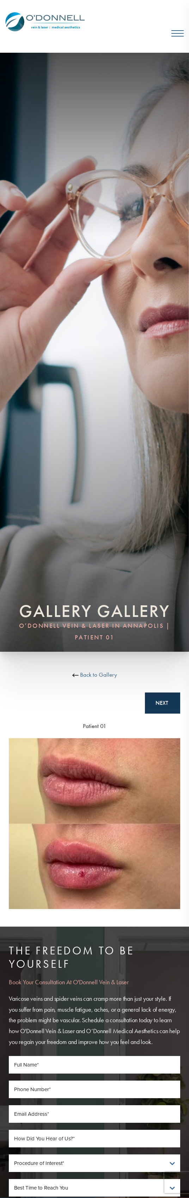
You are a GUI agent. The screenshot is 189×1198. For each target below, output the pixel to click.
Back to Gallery (94, 674)
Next (163, 703)
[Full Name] (94, 1065)
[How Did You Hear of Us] (94, 1138)
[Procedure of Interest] (94, 1163)
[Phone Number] (94, 1089)
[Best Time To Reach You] (94, 1188)
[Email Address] (94, 1114)
